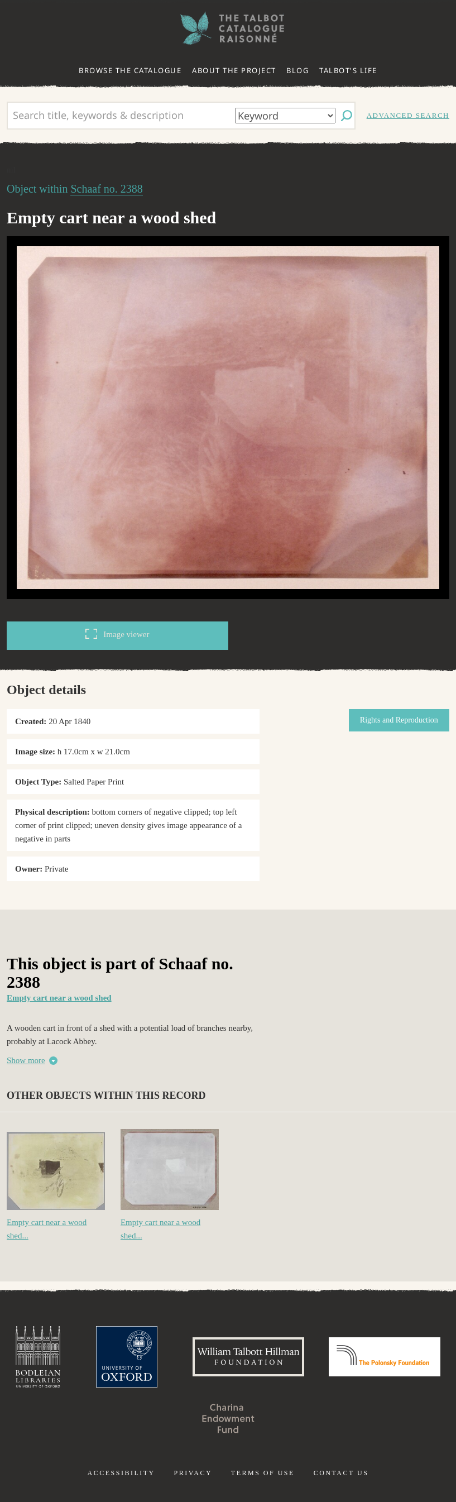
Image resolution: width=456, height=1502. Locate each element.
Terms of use (263, 1473)
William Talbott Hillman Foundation (248, 1356)
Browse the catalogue (130, 70)
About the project (234, 70)
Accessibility (121, 1473)
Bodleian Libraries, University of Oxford (38, 1357)
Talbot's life (348, 70)
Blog (297, 70)
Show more (26, 1060)
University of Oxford (126, 1357)
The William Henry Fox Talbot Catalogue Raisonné (228, 28)
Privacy (193, 1473)
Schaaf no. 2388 (106, 189)
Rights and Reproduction (399, 720)
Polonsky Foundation (384, 1356)
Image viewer (117, 634)
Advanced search (408, 115)
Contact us (341, 1473)
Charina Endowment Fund (228, 1418)
